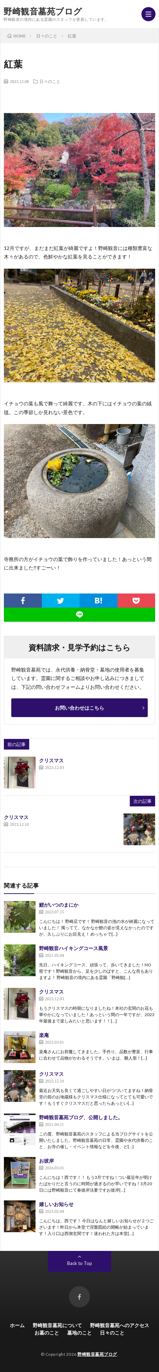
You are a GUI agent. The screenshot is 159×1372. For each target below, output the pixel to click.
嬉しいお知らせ (56, 1204)
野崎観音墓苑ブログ (43, 11)
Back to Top (79, 1263)
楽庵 (44, 1035)
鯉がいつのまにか (58, 905)
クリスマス (51, 760)
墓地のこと (79, 1333)
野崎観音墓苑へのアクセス (119, 1325)
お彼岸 (46, 1161)
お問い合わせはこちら (79, 708)
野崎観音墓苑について (57, 1325)
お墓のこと (46, 1333)
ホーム (17, 1325)
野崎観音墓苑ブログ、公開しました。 (81, 1117)
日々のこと (50, 81)
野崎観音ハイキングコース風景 (73, 948)
